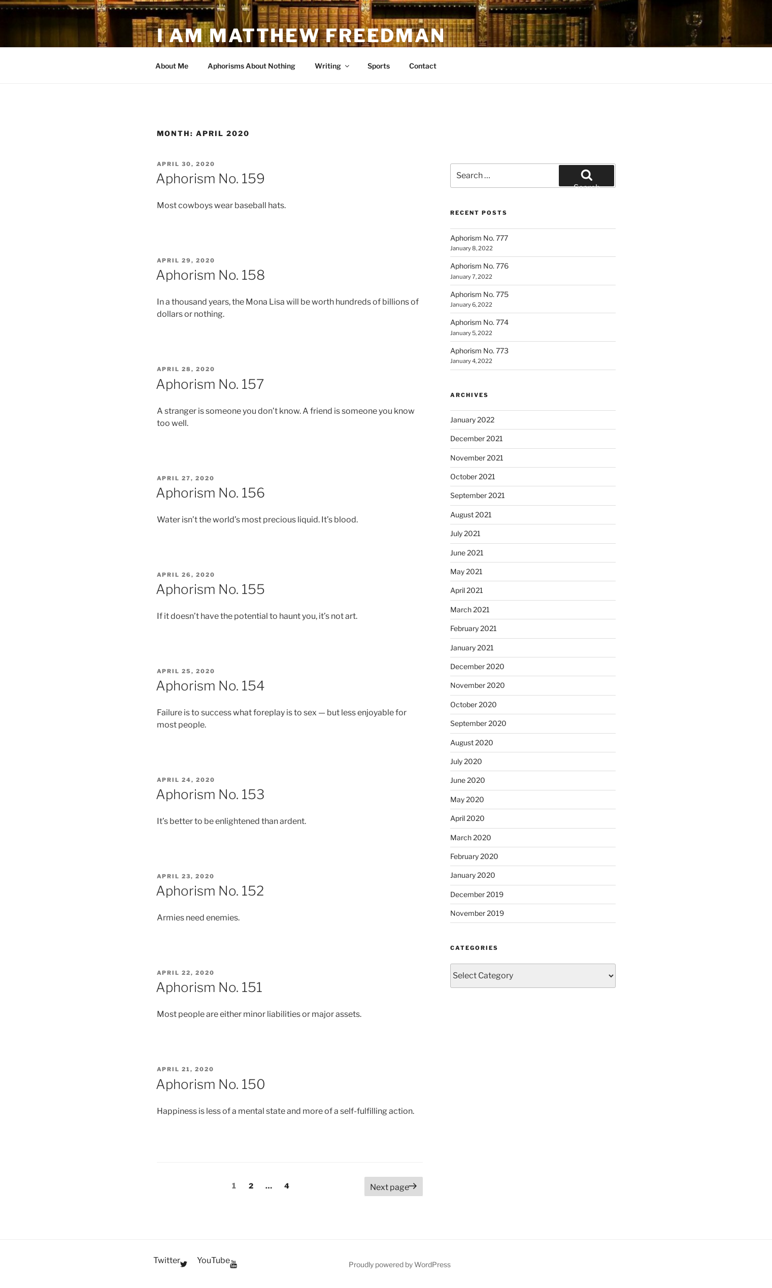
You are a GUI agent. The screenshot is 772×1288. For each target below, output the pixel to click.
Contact (423, 65)
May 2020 (467, 799)
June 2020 (467, 780)
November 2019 (477, 913)
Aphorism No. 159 (210, 178)
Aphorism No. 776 (479, 265)
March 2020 (470, 837)
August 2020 (471, 742)
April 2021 (466, 590)
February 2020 (474, 856)
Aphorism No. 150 (210, 1084)
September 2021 (477, 495)
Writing (333, 65)
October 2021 (472, 476)
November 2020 (477, 685)
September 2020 (478, 723)
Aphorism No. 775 (479, 294)
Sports (378, 65)
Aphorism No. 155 (210, 589)
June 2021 (467, 552)
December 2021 (476, 438)
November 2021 (477, 457)
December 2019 (477, 894)
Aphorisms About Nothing (251, 65)
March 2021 (470, 609)
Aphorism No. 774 (479, 322)
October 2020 (473, 704)
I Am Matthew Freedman (301, 35)
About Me (171, 65)
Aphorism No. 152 (210, 891)
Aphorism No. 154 (210, 685)
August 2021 (471, 514)
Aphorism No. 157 (210, 384)
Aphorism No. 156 (210, 493)
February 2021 (473, 628)
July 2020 (466, 761)
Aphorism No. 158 (210, 275)
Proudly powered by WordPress (400, 1264)
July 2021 (465, 533)
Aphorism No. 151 (209, 987)
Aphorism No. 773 (479, 350)
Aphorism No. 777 (479, 238)
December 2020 (477, 666)
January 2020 (472, 875)
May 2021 (466, 571)
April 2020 (467, 818)
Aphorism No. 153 (210, 794)
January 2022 (472, 419)
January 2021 (472, 647)
